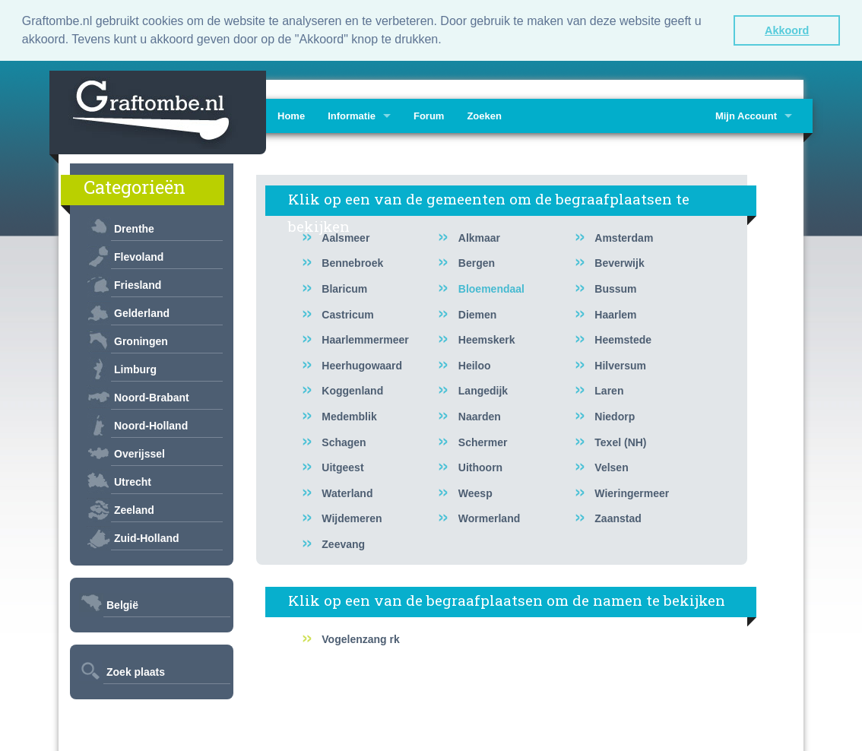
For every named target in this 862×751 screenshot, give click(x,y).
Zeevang (343, 544)
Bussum (615, 289)
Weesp (475, 493)
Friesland (137, 285)
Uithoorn (480, 467)
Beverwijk (619, 263)
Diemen (477, 315)
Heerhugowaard (362, 366)
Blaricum (344, 289)
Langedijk (483, 391)
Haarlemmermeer (365, 340)
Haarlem (615, 315)
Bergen (476, 263)
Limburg (135, 369)
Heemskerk (486, 340)
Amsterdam (623, 238)
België (122, 605)
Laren (608, 391)
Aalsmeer (345, 238)
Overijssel (139, 454)
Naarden (479, 416)
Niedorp (614, 416)
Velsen (611, 467)
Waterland (347, 493)
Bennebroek (352, 263)
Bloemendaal (491, 289)
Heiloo (474, 366)
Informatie (352, 116)
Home (291, 116)
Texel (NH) (620, 442)
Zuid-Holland (146, 538)
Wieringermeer (631, 493)
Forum (429, 116)
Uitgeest (342, 467)
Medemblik (349, 416)
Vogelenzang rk (360, 639)
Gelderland (142, 313)
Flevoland (138, 257)
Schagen (344, 442)
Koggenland (352, 391)
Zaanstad (617, 518)
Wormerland (489, 518)
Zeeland (134, 510)
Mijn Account (746, 116)
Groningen (141, 341)
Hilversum (620, 366)
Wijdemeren (352, 518)
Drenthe (134, 229)
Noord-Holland (151, 426)
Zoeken (484, 116)
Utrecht (132, 482)
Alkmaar (479, 238)
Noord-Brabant (151, 397)
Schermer (483, 442)
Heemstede (622, 340)
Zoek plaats (135, 672)
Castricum (347, 315)
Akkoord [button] (787, 30)
